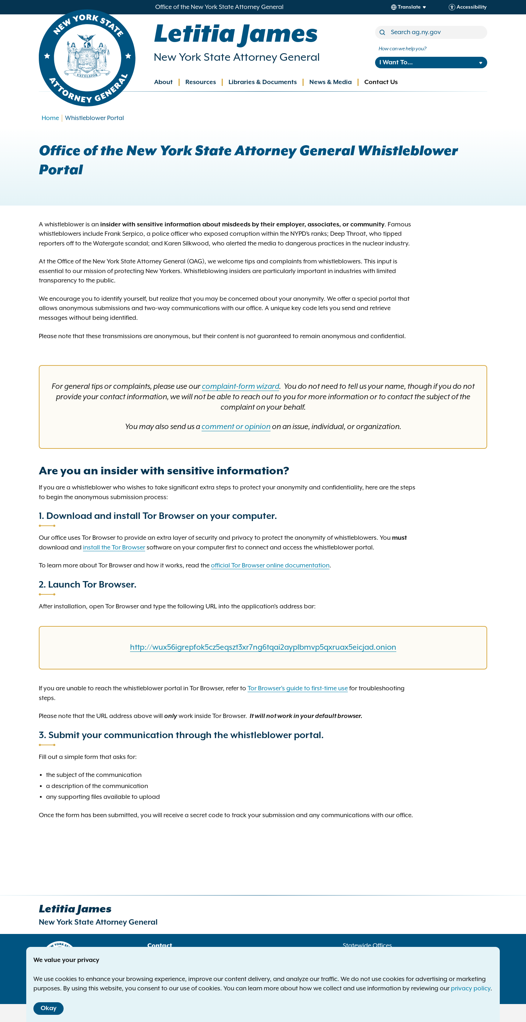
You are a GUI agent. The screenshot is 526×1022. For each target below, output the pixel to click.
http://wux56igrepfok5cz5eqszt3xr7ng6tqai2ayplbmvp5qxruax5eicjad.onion (263, 647)
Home (50, 118)
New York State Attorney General (237, 57)
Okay (48, 1008)
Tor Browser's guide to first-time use (298, 688)
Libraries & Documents (263, 82)
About (163, 82)
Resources (200, 82)
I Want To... (396, 62)
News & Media (330, 82)
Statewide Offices (367, 945)
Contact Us (381, 82)
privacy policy (470, 988)
